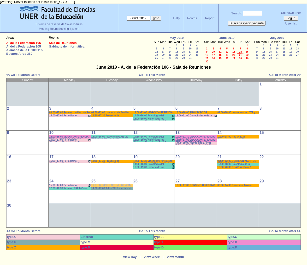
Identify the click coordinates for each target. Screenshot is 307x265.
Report (209, 18)
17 (190, 51)
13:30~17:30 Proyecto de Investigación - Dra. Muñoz (106, 115)
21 (170, 55)
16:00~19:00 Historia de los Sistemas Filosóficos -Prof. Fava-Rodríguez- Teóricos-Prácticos (154, 118)
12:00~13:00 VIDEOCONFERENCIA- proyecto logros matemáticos (153, 112)
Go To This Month (152, 75)
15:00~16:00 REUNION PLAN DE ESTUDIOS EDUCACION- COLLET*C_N (109, 137)
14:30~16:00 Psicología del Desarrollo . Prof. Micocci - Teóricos (154, 115)
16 (183, 51)
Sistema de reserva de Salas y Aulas (59, 24)
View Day (130, 257)
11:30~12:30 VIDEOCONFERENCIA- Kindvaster (111, 185)
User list (290, 23)
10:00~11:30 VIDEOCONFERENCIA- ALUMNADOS (195, 137)
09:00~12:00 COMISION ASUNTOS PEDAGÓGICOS (237, 161)
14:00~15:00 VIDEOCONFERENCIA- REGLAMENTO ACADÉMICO (69, 137)
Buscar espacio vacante (247, 23)
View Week (152, 257)
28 (170, 58)
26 (156, 58)
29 (176, 58)
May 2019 (177, 38)
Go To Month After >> (285, 75)
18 (196, 51)
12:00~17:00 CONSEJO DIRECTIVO (195, 185)
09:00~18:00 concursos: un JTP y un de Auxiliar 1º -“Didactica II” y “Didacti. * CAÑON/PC (238, 112)
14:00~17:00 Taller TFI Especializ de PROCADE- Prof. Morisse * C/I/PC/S (111, 188)
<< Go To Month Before (23, 75)
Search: (236, 13)
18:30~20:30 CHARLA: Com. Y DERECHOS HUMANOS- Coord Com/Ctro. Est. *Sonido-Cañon (235, 167)
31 (190, 58)
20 (163, 55)
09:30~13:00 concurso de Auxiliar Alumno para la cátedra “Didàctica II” (110, 112)
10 (190, 48)
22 (176, 55)
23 (183, 55)
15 (176, 51)
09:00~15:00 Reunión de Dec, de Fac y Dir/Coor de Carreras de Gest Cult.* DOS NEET (70, 112)
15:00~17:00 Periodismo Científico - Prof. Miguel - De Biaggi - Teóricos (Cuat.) (70, 115)
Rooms (192, 18)
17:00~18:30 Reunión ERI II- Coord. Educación (69, 188)
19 (156, 55)
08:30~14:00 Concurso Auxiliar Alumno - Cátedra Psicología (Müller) (235, 185)
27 (163, 58)
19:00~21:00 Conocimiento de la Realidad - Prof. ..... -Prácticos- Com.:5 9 (196, 115)
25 (196, 55)
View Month (175, 257)
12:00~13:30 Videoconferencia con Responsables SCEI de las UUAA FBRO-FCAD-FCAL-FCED (153, 161)
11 (196, 48)
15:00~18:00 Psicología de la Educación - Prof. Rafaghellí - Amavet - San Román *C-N (234, 164)
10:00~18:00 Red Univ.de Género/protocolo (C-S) (232, 137)
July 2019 (277, 38)
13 (163, 51)
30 (183, 58)
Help (176, 18)
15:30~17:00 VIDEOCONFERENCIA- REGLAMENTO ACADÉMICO (195, 140)
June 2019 (227, 38)
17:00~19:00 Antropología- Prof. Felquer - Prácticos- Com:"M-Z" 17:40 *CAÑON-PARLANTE (193, 143)
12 (156, 51)
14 (170, 51)
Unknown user (291, 13)
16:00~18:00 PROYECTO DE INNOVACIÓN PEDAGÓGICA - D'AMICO (192, 112)
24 (190, 55)
